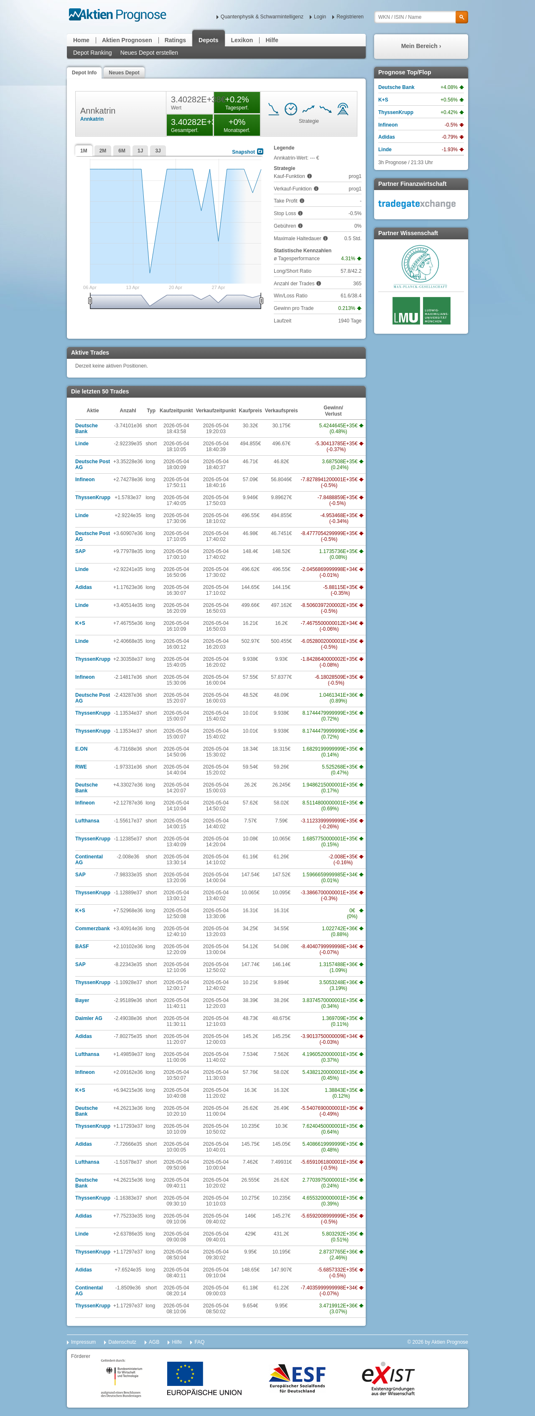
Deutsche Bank (86, 429)
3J (157, 151)
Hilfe (271, 40)
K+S (80, 623)
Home (81, 40)
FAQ (199, 1342)
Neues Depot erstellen (149, 53)
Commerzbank (92, 928)
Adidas (83, 587)
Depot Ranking (92, 53)
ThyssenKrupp (92, 497)
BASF (82, 946)
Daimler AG (88, 1018)
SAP (80, 551)
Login (320, 17)
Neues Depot (124, 73)
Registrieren (350, 17)
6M (121, 151)
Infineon (85, 479)
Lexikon (242, 40)
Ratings (175, 40)
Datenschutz (122, 1342)
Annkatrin (92, 119)
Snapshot (243, 152)
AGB (154, 1342)
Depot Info (84, 73)
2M (103, 151)
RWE (81, 767)
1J (140, 151)
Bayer (82, 1000)
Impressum (83, 1342)
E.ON (81, 749)
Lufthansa (87, 821)
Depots (208, 40)
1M (83, 151)
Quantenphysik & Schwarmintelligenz (262, 17)
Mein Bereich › (421, 46)
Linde (82, 444)
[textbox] (421, 17)
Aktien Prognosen (127, 40)
